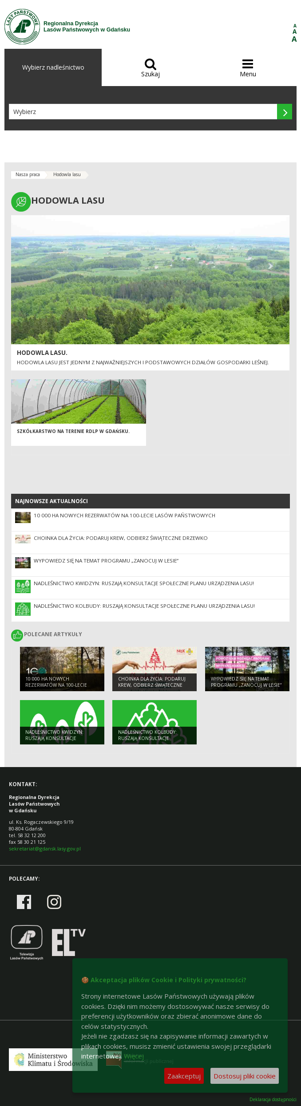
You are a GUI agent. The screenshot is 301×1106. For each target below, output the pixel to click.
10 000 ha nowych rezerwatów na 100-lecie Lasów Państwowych (124, 515)
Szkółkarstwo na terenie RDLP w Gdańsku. (73, 431)
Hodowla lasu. (42, 353)
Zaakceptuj (184, 1075)
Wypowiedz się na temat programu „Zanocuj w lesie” (106, 560)
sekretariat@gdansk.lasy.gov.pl (45, 848)
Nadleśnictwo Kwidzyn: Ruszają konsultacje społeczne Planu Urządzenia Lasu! (144, 583)
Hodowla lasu (67, 174)
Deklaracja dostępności (273, 1099)
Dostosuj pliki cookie (245, 1075)
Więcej (134, 1055)
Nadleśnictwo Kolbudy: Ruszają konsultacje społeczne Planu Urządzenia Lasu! (144, 605)
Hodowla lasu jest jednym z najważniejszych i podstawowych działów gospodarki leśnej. (143, 362)
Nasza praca (28, 174)
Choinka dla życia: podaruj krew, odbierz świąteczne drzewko (121, 538)
